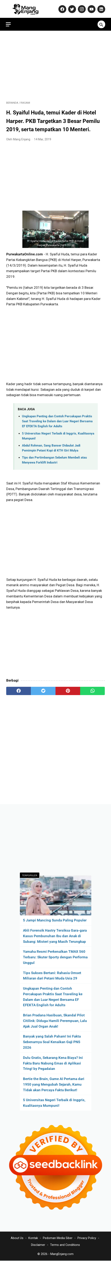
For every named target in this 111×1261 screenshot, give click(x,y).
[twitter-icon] (71, 8)
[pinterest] (68, 690)
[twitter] (43, 690)
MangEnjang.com (62, 1254)
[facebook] (18, 690)
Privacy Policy (86, 1238)
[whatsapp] (92, 690)
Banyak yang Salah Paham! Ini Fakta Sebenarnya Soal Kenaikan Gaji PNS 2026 (52, 1042)
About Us (17, 1238)
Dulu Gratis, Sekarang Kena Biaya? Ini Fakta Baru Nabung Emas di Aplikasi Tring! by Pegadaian (53, 1063)
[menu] (8, 23)
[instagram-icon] (80, 8)
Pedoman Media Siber (57, 1238)
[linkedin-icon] (100, 8)
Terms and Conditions (65, 1245)
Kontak (33, 1238)
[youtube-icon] (90, 8)
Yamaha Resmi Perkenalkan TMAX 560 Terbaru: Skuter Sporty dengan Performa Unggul (55, 957)
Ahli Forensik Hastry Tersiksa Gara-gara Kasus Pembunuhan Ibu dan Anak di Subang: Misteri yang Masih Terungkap (55, 935)
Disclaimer (38, 1245)
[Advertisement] (55, 65)
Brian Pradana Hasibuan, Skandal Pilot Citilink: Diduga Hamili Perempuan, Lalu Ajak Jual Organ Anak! (55, 1020)
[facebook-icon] (61, 8)
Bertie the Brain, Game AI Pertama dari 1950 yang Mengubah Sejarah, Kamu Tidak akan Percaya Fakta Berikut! (53, 1084)
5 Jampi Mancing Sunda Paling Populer (55, 920)
